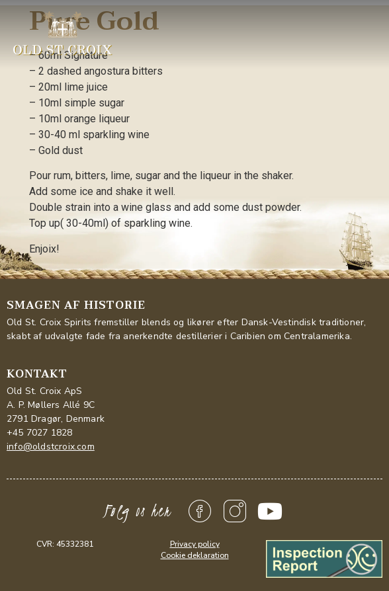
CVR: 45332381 (64, 544)
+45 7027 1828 (40, 432)
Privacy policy (195, 544)
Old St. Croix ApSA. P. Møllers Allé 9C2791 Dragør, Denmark (56, 405)
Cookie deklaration (195, 555)
